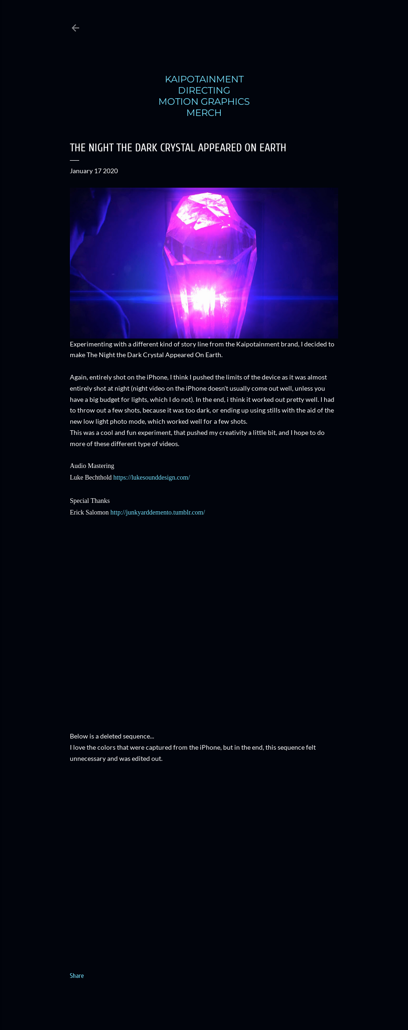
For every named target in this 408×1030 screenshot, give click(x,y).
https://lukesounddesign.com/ (151, 477)
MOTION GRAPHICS (204, 101)
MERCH (204, 112)
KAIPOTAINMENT (204, 79)
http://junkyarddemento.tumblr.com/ (157, 512)
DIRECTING (204, 90)
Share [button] (77, 976)
